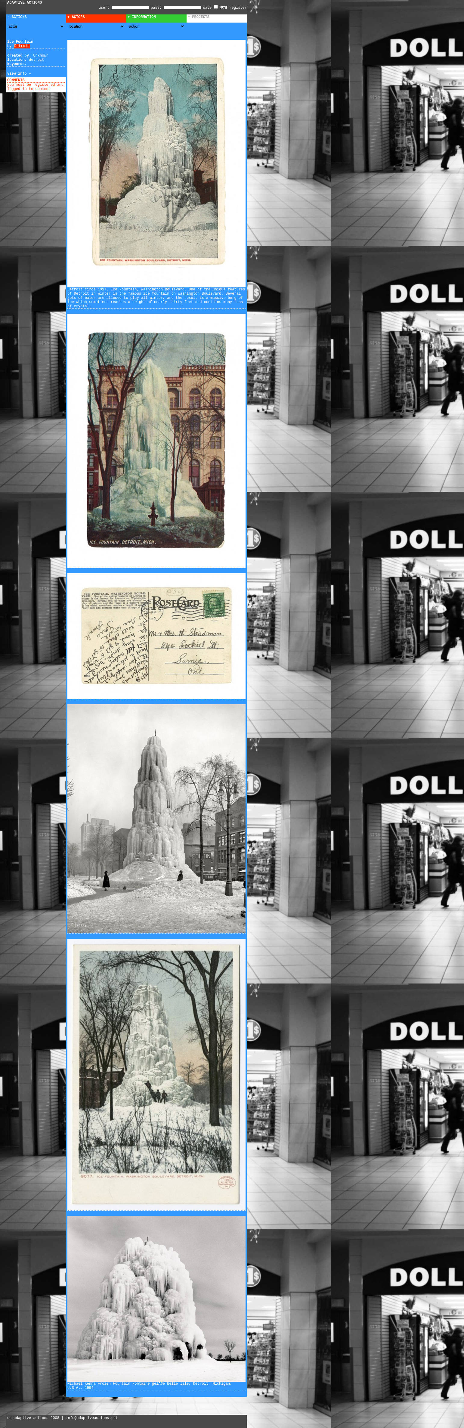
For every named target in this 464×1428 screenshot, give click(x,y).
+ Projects (198, 17)
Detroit (21, 46)
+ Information (142, 17)
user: (105, 8)
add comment (39, 80)
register (238, 8)
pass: (156, 8)
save (210, 8)
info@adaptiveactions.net (92, 1418)
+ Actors (76, 17)
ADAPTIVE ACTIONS (24, 3)
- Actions (17, 17)
